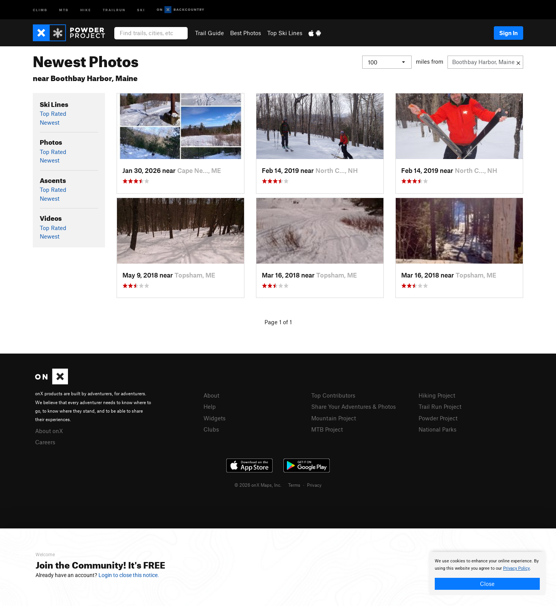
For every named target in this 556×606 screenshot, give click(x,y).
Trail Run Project (440, 406)
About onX (49, 430)
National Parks (437, 429)
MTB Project (327, 429)
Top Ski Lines (284, 32)
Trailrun (114, 9)
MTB (64, 9)
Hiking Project (437, 395)
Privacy (314, 485)
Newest (49, 122)
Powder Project (438, 418)
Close (487, 583)
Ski (141, 9)
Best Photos (245, 32)
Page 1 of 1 (278, 321)
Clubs (211, 429)
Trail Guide (209, 32)
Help (209, 406)
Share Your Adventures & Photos (353, 406)
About (211, 395)
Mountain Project (333, 418)
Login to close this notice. (128, 575)
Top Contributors (333, 395)
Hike (85, 9)
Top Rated (53, 113)
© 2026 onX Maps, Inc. (257, 485)
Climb (40, 9)
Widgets (214, 418)
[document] (487, 573)
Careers (45, 441)
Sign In (508, 32)
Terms (294, 485)
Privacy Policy (516, 568)
